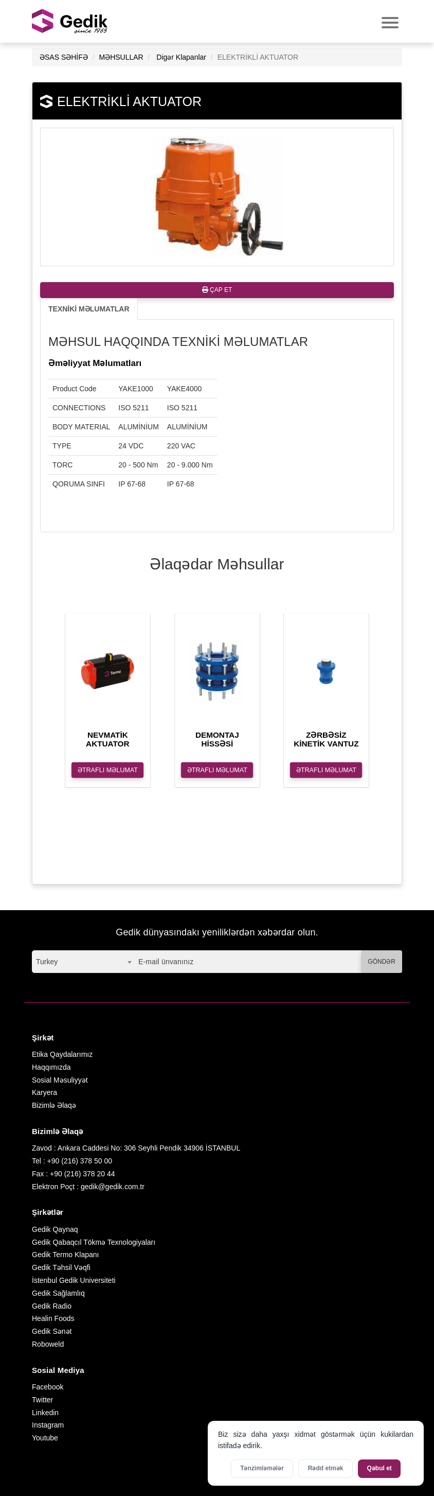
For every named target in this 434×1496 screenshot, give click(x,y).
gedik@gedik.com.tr (112, 1186)
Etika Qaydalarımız (62, 1054)
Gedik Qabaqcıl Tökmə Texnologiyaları (93, 1242)
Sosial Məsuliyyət (60, 1080)
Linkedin (45, 1412)
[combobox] (83, 961)
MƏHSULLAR (121, 57)
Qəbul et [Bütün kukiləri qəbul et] (379, 1468)
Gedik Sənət (51, 1331)
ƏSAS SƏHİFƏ (64, 57)
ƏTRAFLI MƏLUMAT (108, 770)
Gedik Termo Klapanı (65, 1254)
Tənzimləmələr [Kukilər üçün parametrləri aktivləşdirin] (262, 1468)
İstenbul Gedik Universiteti (74, 1280)
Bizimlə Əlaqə (54, 1105)
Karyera (44, 1092)
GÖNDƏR (381, 961)
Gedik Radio (51, 1306)
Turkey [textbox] (47, 962)
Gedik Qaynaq (55, 1229)
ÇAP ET (217, 289)
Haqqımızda (51, 1067)
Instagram (48, 1425)
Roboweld (48, 1344)
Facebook (47, 1387)
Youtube (45, 1438)
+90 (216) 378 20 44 (82, 1174)
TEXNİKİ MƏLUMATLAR (89, 309)
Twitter (42, 1400)
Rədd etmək (325, 1468)
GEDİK (70, 21)
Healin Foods (53, 1318)
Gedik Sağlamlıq (58, 1293)
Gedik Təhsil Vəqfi (61, 1267)
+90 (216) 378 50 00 (80, 1161)
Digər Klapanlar (181, 57)
